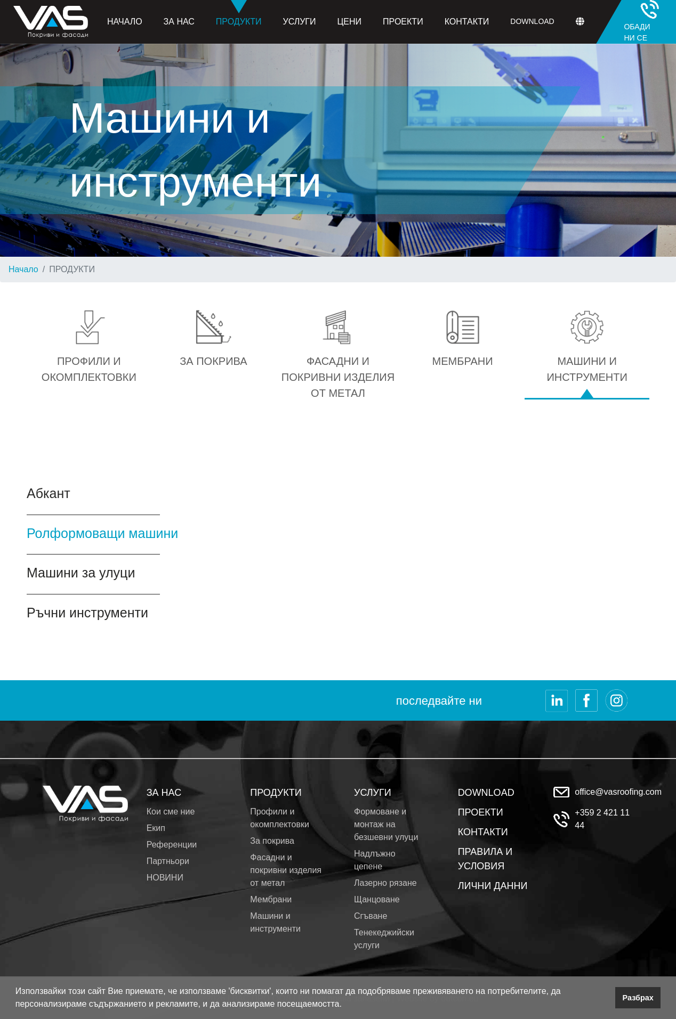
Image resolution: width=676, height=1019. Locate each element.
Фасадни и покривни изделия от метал (285, 870)
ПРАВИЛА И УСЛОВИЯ (485, 858)
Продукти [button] (239, 13)
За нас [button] (179, 21)
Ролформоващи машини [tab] (102, 533)
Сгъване (370, 915)
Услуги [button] (299, 21)
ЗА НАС (164, 792)
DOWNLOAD (486, 792)
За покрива (272, 840)
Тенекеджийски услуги (384, 939)
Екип (156, 828)
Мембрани (271, 899)
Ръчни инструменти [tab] (87, 612)
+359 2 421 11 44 (602, 819)
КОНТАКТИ (483, 832)
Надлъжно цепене (375, 860)
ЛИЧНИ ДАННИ (493, 886)
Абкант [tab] (48, 493)
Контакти (467, 21)
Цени (349, 21)
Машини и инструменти (275, 922)
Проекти (403, 21)
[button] (345, 1005)
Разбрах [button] (638, 997)
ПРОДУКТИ (275, 792)
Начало (124, 21)
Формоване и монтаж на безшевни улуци (386, 824)
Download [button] (532, 21)
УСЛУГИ (372, 792)
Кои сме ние (171, 811)
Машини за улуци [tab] (81, 572)
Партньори (168, 861)
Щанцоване (377, 899)
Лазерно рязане (385, 882)
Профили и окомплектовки (279, 818)
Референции (172, 844)
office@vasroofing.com (618, 791)
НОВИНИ (165, 877)
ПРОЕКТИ (480, 812)
